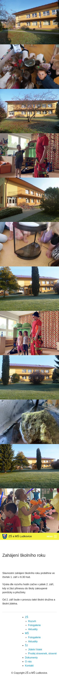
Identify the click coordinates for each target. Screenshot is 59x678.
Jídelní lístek (35, 649)
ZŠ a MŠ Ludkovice (17, 536)
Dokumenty (31, 657)
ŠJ (26, 645)
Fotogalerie (34, 625)
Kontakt (29, 665)
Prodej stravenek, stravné (42, 653)
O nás (28, 661)
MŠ (27, 633)
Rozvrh (32, 621)
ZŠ (26, 617)
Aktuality (33, 629)
